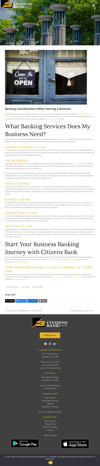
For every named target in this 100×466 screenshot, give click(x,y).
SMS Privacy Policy (50, 427)
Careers (50, 430)
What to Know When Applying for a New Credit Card (24, 311)
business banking (12, 287)
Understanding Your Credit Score (82, 311)
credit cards (25, 287)
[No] (97, 460)
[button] (94, 5)
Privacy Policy (50, 424)
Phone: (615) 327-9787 (50, 362)
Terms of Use (50, 421)
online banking (37, 287)
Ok (51, 463)
